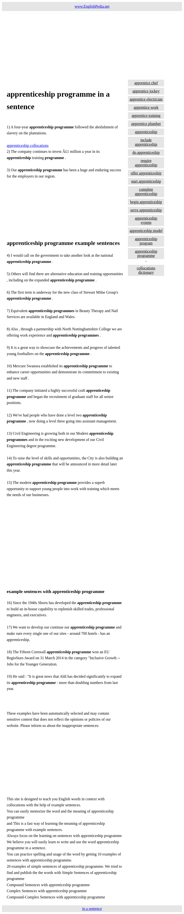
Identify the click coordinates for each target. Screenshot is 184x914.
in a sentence (92, 909)
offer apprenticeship (146, 173)
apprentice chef (146, 83)
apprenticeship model (146, 231)
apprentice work (146, 107)
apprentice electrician (146, 99)
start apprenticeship (146, 181)
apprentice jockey (146, 91)
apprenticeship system (146, 220)
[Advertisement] (92, 44)
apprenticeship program (146, 241)
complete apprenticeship (146, 191)
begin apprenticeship (146, 202)
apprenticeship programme (146, 253)
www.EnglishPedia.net (92, 6)
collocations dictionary (146, 270)
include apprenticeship (146, 142)
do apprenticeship (146, 152)
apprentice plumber (146, 124)
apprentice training (146, 115)
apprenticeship (146, 132)
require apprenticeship (146, 163)
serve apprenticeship (146, 210)
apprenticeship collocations (28, 145)
